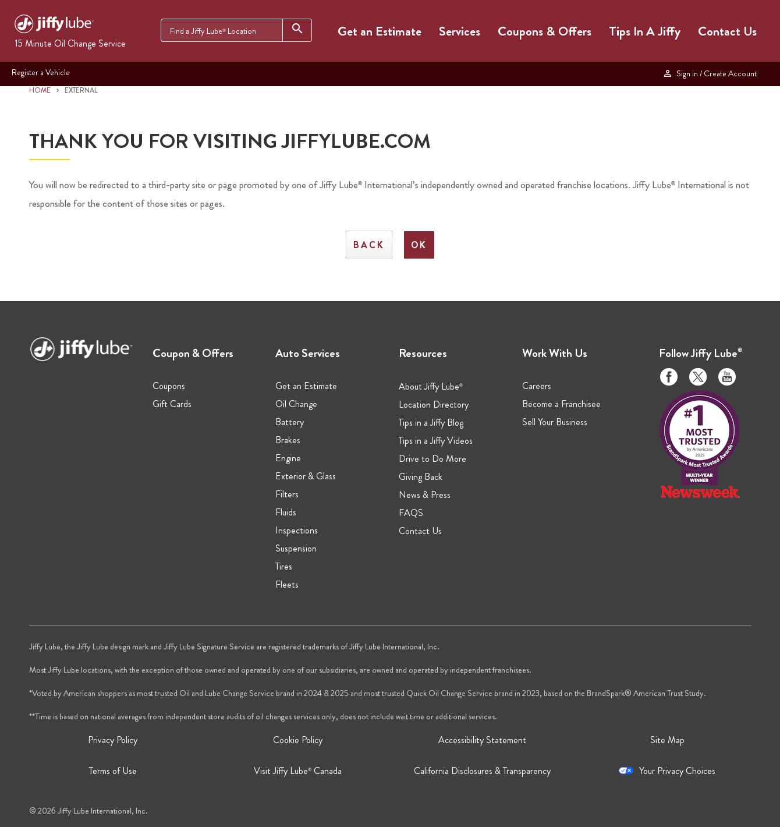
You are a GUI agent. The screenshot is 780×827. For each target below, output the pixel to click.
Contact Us (727, 31)
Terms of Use (113, 770)
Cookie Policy (297, 740)
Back (369, 245)
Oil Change (296, 404)
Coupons (169, 386)
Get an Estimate (379, 31)
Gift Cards (172, 404)
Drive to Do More (432, 458)
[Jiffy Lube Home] (54, 26)
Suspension (296, 548)
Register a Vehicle (41, 72)
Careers (536, 386)
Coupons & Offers (544, 31)
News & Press (425, 494)
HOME (40, 90)
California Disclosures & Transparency (482, 770)
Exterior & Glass (305, 476)
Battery (289, 422)
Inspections (296, 530)
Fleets (287, 584)
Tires (283, 566)
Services (459, 31)
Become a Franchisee (561, 404)
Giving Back (420, 476)
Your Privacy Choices (677, 770)
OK (419, 245)
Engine (288, 458)
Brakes (287, 440)
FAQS (411, 512)
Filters (287, 494)
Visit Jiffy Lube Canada (298, 770)
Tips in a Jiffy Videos (436, 440)
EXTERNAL (81, 91)
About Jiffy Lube (431, 386)
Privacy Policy (112, 740)
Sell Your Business (554, 422)
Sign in (709, 73)
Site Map (667, 740)
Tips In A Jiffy (644, 31)
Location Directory (434, 404)
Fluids (285, 512)
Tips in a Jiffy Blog (431, 422)
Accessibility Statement (482, 740)
